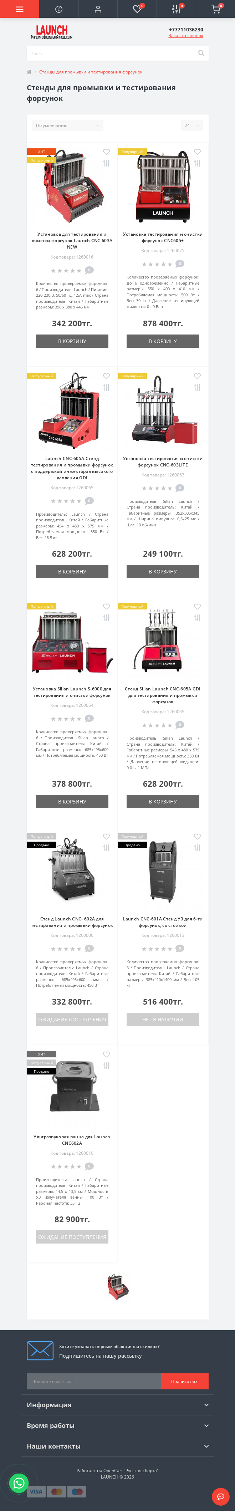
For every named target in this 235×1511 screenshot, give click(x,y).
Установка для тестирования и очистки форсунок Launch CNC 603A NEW (72, 240)
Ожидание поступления (72, 1019)
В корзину (72, 341)
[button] (98, 9)
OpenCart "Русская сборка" (131, 1470)
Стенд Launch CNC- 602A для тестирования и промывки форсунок (72, 922)
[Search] (201, 53)
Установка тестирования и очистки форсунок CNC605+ (163, 237)
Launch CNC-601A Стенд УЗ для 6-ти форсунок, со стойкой (163, 922)
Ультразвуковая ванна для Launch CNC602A (72, 1140)
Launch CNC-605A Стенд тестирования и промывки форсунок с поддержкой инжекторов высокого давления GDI (72, 468)
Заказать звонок (186, 35)
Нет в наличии (162, 1019)
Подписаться (185, 1381)
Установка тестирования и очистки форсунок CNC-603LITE (163, 461)
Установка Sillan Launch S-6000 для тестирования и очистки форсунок (72, 692)
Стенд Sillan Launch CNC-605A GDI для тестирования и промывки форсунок (163, 695)
